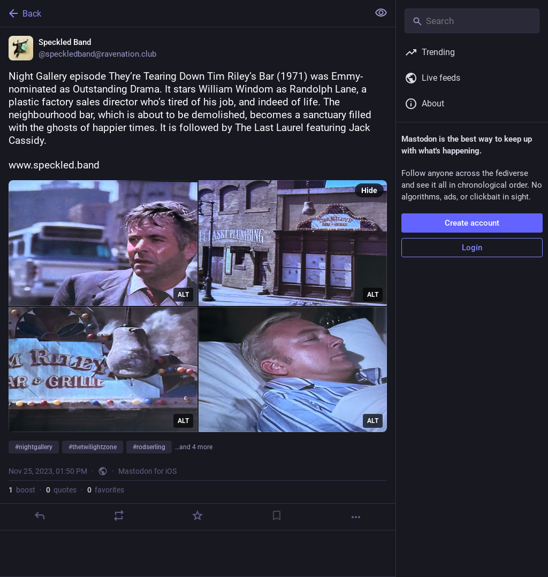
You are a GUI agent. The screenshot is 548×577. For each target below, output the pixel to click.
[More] (355, 517)
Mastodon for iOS (147, 471)
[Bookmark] (276, 515)
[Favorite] (197, 515)
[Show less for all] (381, 13)
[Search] (472, 21)
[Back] (183, 13)
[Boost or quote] (118, 515)
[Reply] (39, 515)
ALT (183, 294)
